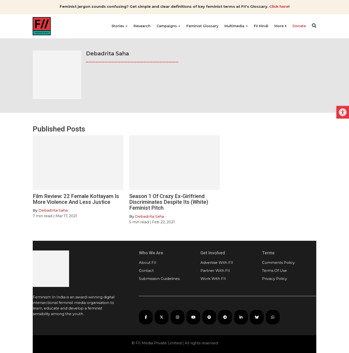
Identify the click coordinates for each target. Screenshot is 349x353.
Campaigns (168, 26)
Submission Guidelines (159, 278)
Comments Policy (278, 262)
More (279, 26)
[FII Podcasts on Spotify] (209, 317)
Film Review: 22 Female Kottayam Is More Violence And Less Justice (76, 199)
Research (142, 26)
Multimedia (236, 26)
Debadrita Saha (53, 210)
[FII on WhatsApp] (273, 317)
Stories (119, 26)
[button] (342, 112)
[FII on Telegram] (225, 317)
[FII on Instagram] (177, 317)
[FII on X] (161, 317)
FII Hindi (261, 26)
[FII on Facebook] (146, 317)
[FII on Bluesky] (257, 317)
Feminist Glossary (202, 26)
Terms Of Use (274, 270)
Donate (299, 26)
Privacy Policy (274, 278)
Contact (146, 270)
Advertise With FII (216, 262)
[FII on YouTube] (193, 317)
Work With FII (213, 278)
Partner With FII (215, 270)
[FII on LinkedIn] (241, 317)
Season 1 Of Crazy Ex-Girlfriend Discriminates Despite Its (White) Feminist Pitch (168, 202)
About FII (147, 262)
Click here (278, 6)
